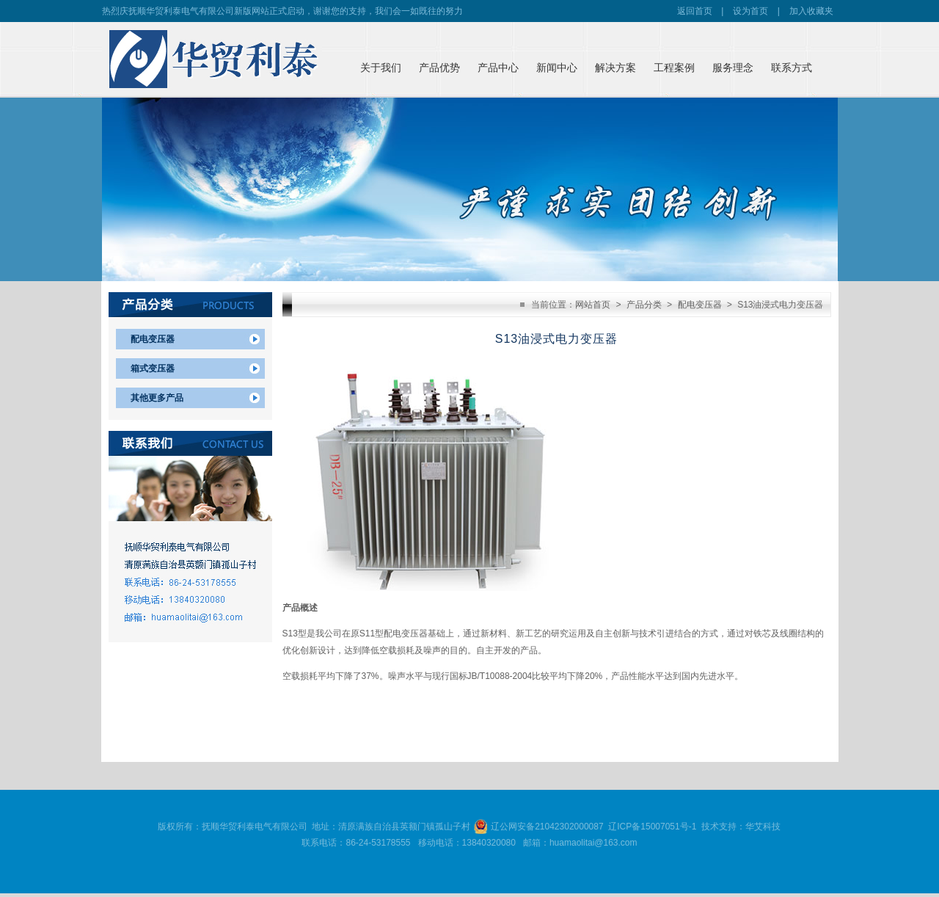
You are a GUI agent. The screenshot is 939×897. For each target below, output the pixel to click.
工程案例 (674, 67)
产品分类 (644, 304)
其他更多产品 (157, 398)
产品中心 (498, 67)
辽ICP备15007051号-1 (652, 826)
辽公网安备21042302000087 (547, 826)
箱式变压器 (153, 368)
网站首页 (592, 304)
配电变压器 (153, 339)
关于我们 (380, 67)
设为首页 (750, 11)
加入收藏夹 (811, 11)
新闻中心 (556, 67)
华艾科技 (763, 826)
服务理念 (732, 67)
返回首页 (694, 11)
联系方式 (791, 67)
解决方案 (615, 67)
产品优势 (439, 67)
